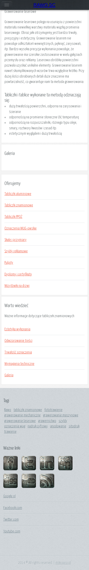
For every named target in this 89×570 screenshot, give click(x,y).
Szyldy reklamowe (16, 251)
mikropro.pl (63, 563)
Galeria (8, 375)
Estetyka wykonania (17, 329)
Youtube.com (11, 531)
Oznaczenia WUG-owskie (20, 228)
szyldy (63, 421)
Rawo (7, 410)
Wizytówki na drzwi (16, 286)
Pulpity (8, 262)
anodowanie (58, 426)
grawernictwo (47, 421)
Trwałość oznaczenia (18, 352)
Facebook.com (12, 508)
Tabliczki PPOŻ (13, 217)
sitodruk (74, 426)
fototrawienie (53, 410)
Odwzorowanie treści (18, 340)
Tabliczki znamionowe (18, 205)
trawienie (10, 431)
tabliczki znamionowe (28, 410)
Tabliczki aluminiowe (17, 194)
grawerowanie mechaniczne (22, 415)
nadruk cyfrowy (38, 426)
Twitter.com (11, 519)
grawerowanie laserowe (20, 421)
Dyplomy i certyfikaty (18, 274)
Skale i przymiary (15, 240)
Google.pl (9, 496)
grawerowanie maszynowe (60, 415)
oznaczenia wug (14, 426)
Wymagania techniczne (19, 364)
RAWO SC (44, 4)
